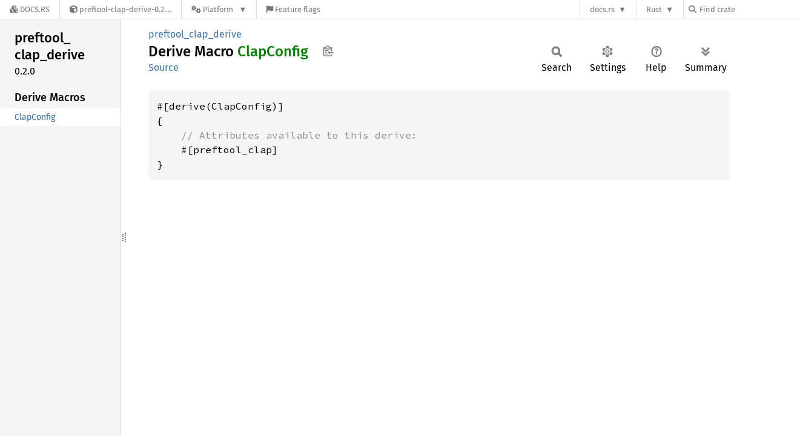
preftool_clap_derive (195, 34)
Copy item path (328, 51)
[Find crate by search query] (749, 9)
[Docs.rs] (29, 9)
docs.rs (602, 9)
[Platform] (219, 9)
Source (163, 67)
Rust (654, 9)
